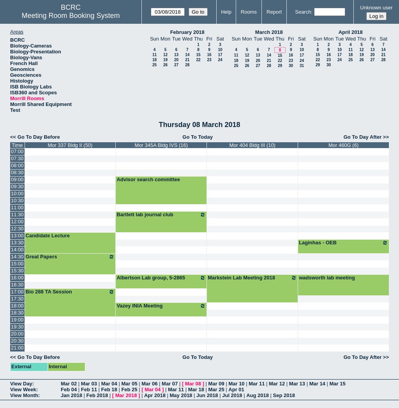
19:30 (17, 327)
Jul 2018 (232, 395)
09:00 (17, 179)
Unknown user (376, 8)
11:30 (17, 214)
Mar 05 (129, 384)
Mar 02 (69, 384)
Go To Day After (363, 137)
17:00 (17, 292)
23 (209, 60)
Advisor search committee (148, 179)
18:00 (17, 306)
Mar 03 (89, 384)
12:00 (17, 221)
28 (187, 65)
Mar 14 (317, 384)
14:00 (17, 250)
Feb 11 (89, 389)
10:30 (17, 200)
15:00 (17, 264)
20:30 (17, 341)
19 (165, 60)
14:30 (17, 257)
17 (220, 55)
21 (187, 60)
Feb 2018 (97, 395)
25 (154, 65)
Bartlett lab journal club (161, 215)
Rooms (249, 12)
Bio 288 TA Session (70, 292)
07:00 (17, 151)
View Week (23, 389)
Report (274, 12)
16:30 (17, 285)
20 (176, 60)
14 (187, 55)
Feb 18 (109, 389)
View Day (21, 384)
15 (198, 55)
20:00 (17, 334)
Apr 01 (236, 389)
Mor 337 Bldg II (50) (70, 145)
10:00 (17, 193)
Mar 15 (337, 384)
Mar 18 (196, 389)
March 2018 (269, 32)
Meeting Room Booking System (70, 15)
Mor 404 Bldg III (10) (252, 145)
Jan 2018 (71, 395)
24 (220, 60)
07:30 (17, 158)
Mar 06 (149, 384)
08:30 (17, 172)
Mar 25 (216, 389)
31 (302, 66)
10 (220, 50)
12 (165, 55)
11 (154, 55)
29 (280, 66)
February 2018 (187, 32)
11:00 (17, 207)
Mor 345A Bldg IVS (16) (161, 145)
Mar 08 (193, 384)
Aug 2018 (257, 395)
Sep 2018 (284, 395)
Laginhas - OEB (343, 243)
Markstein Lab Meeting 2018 (252, 278)
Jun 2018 (207, 395)
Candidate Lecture (48, 235)
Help (226, 12)
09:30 (17, 186)
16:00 (17, 278)
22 (198, 60)
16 (209, 55)
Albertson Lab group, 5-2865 (161, 278)
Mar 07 (170, 384)
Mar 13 (297, 384)
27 (176, 65)
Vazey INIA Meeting (161, 306)
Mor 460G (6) (343, 145)
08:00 (17, 165)
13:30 (17, 243)
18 (154, 60)
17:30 (17, 299)
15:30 (17, 271)
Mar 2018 (126, 395)
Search (303, 12)
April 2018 (351, 32)
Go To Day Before (39, 137)
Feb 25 (129, 389)
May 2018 (181, 395)
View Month (24, 395)
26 (165, 65)
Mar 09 (216, 384)
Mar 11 (257, 384)
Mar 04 (109, 384)
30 (291, 66)
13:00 (17, 235)
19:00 (17, 320)
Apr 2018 (155, 395)
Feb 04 (69, 389)
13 (176, 55)
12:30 (17, 228)
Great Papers (70, 257)
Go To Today (197, 137)
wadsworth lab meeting (327, 278)
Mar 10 (236, 384)
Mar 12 (277, 384)
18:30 (17, 313)
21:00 (17, 348)
